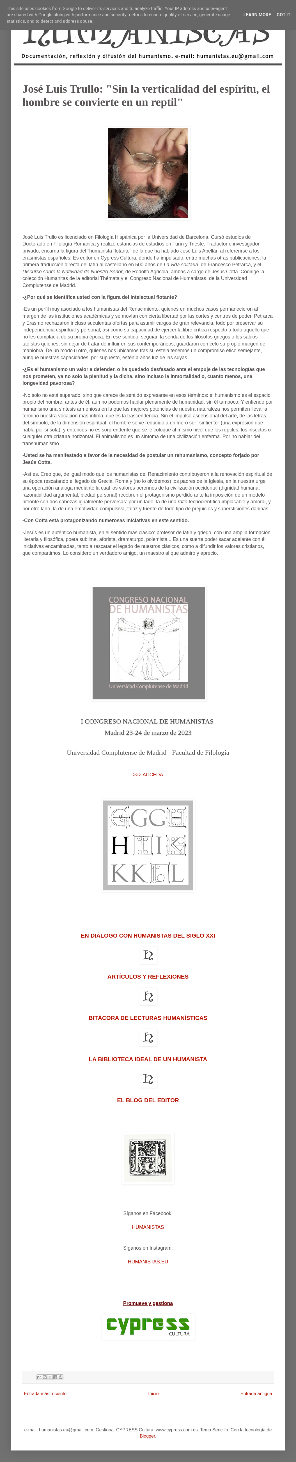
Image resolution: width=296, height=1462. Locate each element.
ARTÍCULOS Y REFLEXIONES (148, 976)
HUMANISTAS (148, 1227)
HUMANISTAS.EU (148, 1262)
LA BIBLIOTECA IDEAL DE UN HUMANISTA (148, 1059)
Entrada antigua (256, 1393)
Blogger (147, 1436)
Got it (283, 14)
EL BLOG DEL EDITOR (148, 1100)
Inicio (153, 1393)
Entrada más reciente (45, 1393)
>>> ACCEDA (148, 774)
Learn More (257, 14)
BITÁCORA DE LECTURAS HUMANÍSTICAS (148, 1018)
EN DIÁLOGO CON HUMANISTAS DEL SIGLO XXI (148, 935)
